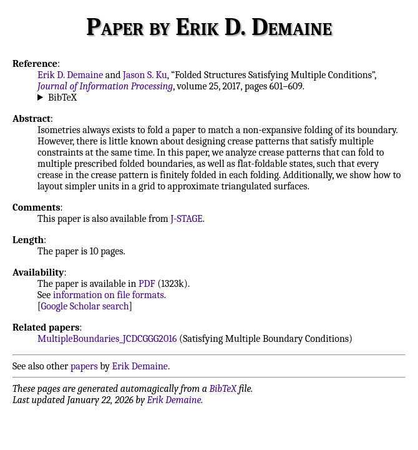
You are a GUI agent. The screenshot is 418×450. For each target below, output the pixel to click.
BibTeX (62, 97)
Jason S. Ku (145, 75)
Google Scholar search (85, 306)
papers (84, 366)
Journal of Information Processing (105, 86)
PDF (147, 283)
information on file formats (108, 295)
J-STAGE (186, 218)
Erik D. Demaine (70, 75)
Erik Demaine (140, 366)
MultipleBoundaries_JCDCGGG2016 (107, 338)
